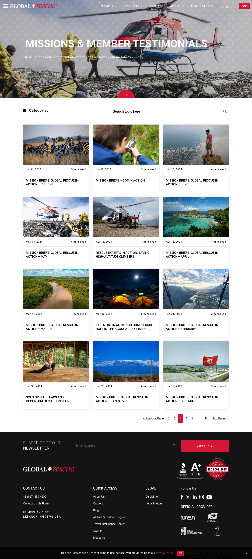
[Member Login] (226, 6)
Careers (98, 503)
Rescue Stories (202, 6)
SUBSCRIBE (205, 446)
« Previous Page (153, 418)
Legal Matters (154, 503)
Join (244, 6)
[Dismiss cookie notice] (246, 553)
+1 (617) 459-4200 (34, 496)
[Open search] (221, 6)
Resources (133, 6)
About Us (177, 6)
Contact (156, 6)
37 (206, 418)
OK (180, 553)
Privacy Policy (164, 552)
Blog (96, 510)
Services (108, 6)
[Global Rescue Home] (33, 6)
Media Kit (99, 537)
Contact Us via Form (36, 503)
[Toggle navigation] (4, 6)
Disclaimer (152, 496)
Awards (97, 530)
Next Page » (219, 418)
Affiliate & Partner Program (109, 517)
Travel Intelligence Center (109, 524)
